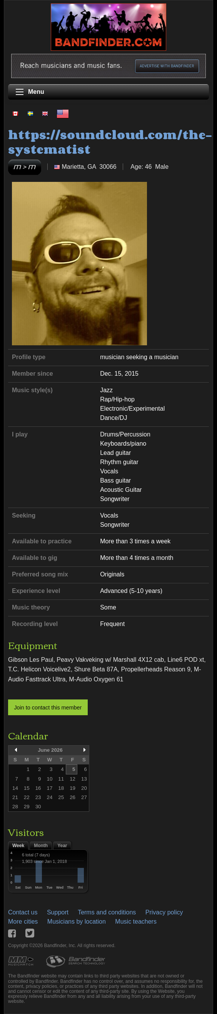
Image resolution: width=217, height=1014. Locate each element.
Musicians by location (76, 921)
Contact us (22, 912)
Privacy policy (164, 912)
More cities (23, 921)
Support (57, 912)
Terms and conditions (107, 912)
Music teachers (136, 921)
